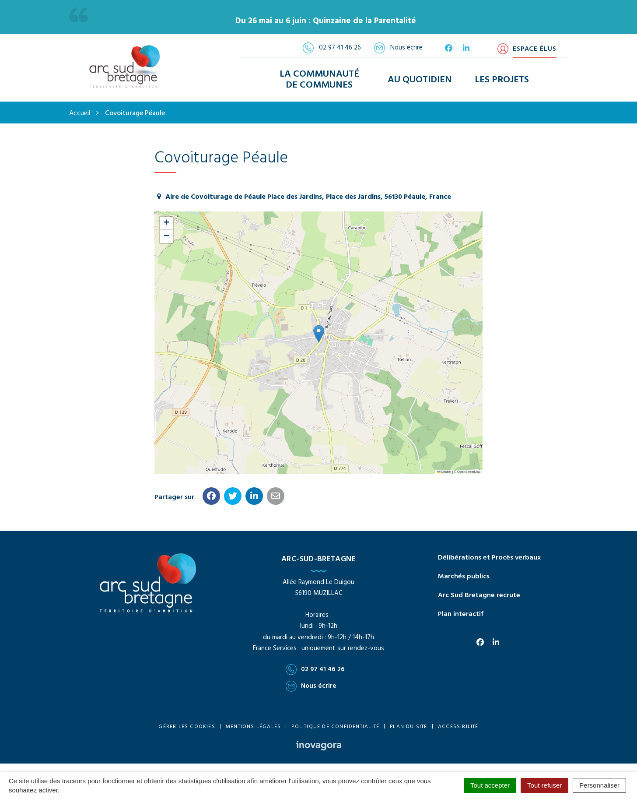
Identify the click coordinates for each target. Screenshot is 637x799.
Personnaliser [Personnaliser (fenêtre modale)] (599, 785)
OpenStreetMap (468, 472)
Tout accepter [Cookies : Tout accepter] (490, 785)
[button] (318, 334)
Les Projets (502, 80)
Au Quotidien (420, 80)
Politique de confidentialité (335, 726)
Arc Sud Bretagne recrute (479, 595)
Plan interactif (460, 614)
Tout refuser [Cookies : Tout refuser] (544, 785)
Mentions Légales (253, 726)
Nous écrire (311, 686)
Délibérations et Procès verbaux (489, 557)
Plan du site (408, 726)
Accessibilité (458, 726)
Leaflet (444, 472)
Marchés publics (464, 576)
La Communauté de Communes (319, 80)
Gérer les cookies (186, 726)
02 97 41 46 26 (315, 669)
